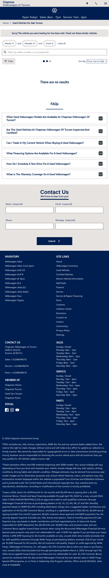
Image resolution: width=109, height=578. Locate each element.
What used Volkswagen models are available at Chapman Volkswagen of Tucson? (54, 118)
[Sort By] (96, 61)
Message (65, 220)
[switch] (105, 3)
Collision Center (64, 308)
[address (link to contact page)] (87, 3)
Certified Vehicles (64, 274)
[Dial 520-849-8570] (96, 3)
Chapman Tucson (13, 389)
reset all (62, 43)
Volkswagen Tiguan (14, 300)
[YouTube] (17, 410)
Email (63, 204)
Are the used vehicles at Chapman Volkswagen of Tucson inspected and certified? (54, 131)
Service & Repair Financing (69, 296)
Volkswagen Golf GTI (15, 270)
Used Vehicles (63, 270)
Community (62, 326)
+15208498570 (19, 359)
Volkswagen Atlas (13, 261)
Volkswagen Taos (13, 296)
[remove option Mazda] (9, 43)
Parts (58, 300)
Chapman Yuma (12, 397)
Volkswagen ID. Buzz (15, 278)
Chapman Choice (13, 384)
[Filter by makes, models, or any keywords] (54, 52)
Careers (60, 321)
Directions (61, 313)
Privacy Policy (63, 330)
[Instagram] (12, 410)
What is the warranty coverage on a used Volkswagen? (54, 174)
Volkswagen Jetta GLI (15, 287)
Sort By (82, 61)
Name (14, 204)
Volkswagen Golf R (14, 274)
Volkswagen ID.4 (13, 283)
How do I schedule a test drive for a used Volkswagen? (54, 164)
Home (6, 23)
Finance (60, 287)
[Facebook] (6, 410)
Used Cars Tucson (13, 393)
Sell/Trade (61, 283)
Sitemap (60, 334)
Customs (60, 304)
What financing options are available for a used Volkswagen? (54, 153)
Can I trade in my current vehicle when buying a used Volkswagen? (54, 143)
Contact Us (61, 317)
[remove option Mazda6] (29, 43)
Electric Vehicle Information (69, 278)
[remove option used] (49, 43)
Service (59, 291)
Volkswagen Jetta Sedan (17, 291)
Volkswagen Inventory (67, 265)
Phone (9, 220)
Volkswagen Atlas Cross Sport (19, 265)
